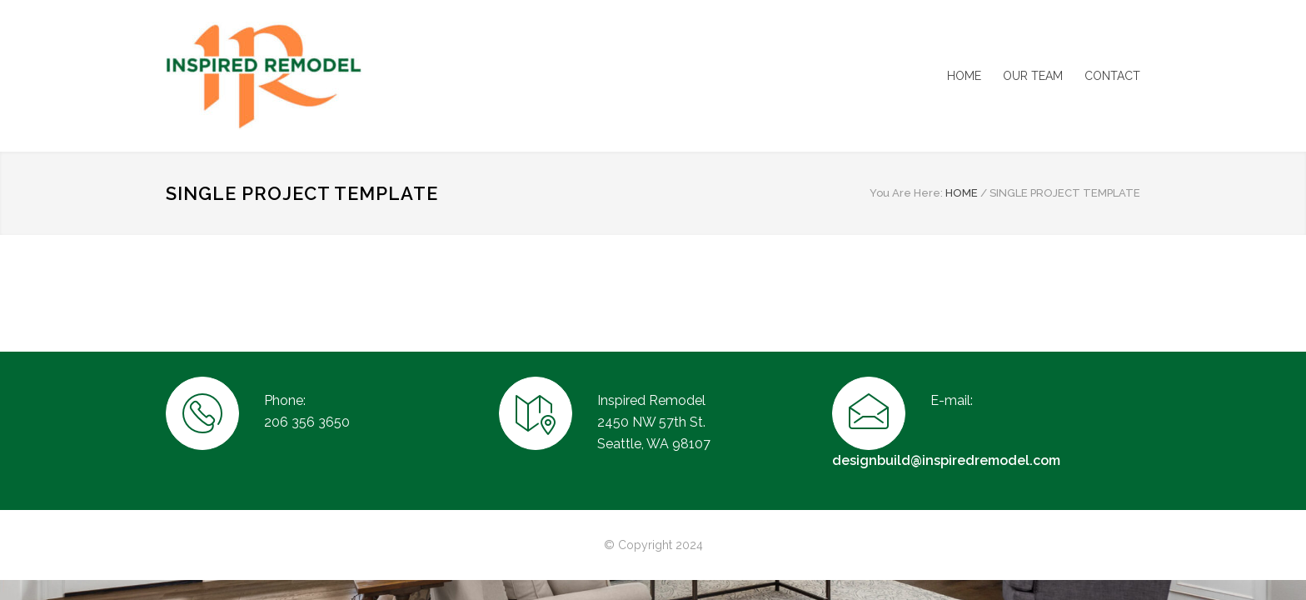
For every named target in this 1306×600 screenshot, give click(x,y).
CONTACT (1112, 75)
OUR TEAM (1033, 75)
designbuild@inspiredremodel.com (946, 460)
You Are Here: (906, 193)
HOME (964, 75)
